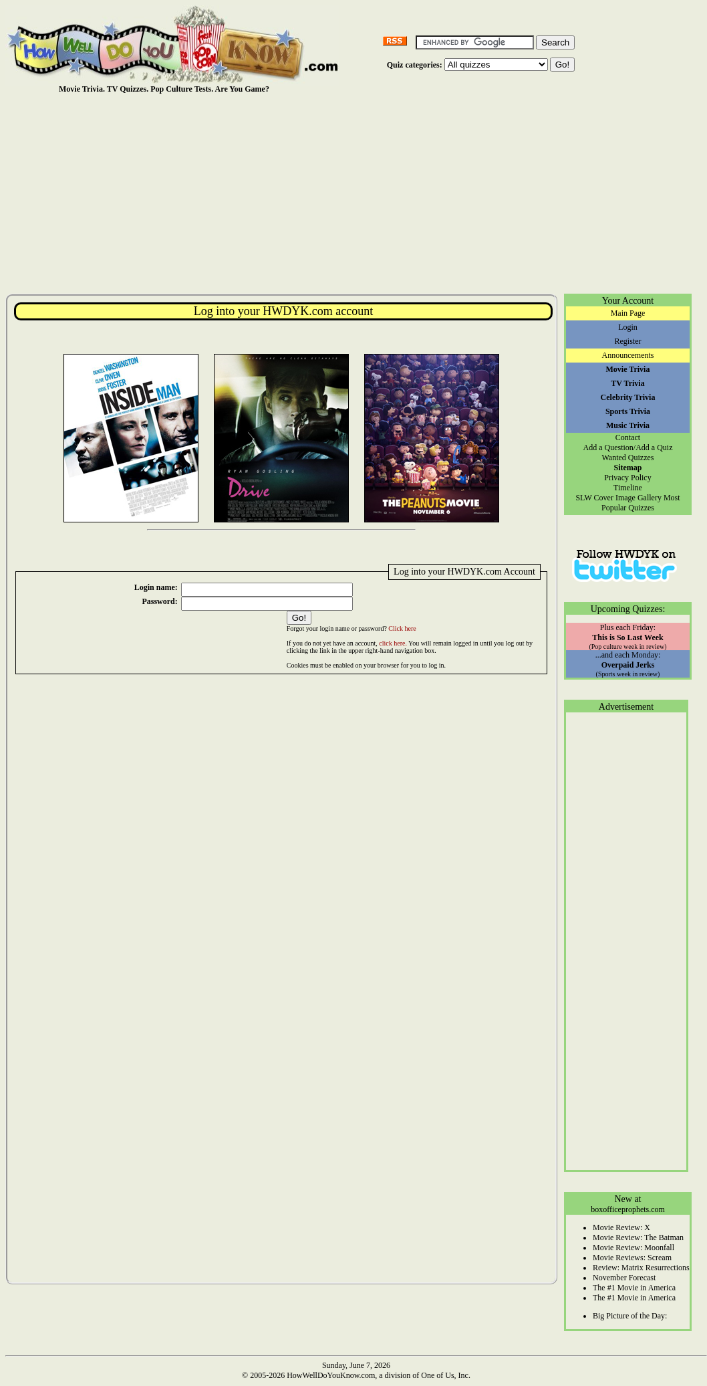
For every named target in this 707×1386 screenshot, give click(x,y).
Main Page (628, 313)
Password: (159, 601)
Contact (627, 437)
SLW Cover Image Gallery (618, 497)
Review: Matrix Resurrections (641, 1267)
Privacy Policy (627, 477)
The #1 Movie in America (634, 1287)
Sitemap (628, 467)
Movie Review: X (621, 1227)
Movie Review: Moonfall (633, 1247)
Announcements (628, 355)
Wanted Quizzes (628, 457)
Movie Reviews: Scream (632, 1257)
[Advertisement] (356, 193)
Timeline (627, 487)
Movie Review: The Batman (638, 1237)
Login (628, 327)
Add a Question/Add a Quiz (628, 447)
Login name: (156, 587)
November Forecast (624, 1277)
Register (628, 341)
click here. (393, 643)
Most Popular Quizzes (640, 502)
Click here (402, 628)
